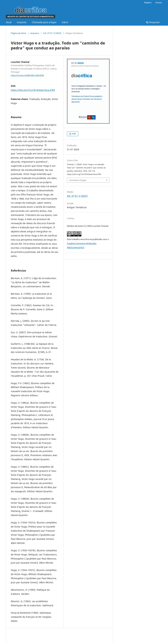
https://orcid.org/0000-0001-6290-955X (27, 75)
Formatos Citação (77, 180)
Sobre (65, 22)
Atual (9, 22)
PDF (74, 133)
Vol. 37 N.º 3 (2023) (52, 33)
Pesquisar (153, 22)
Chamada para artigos (44, 22)
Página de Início (18, 33)
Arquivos (22, 22)
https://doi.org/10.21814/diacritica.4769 (33, 90)
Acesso (158, 2)
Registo (148, 2)
